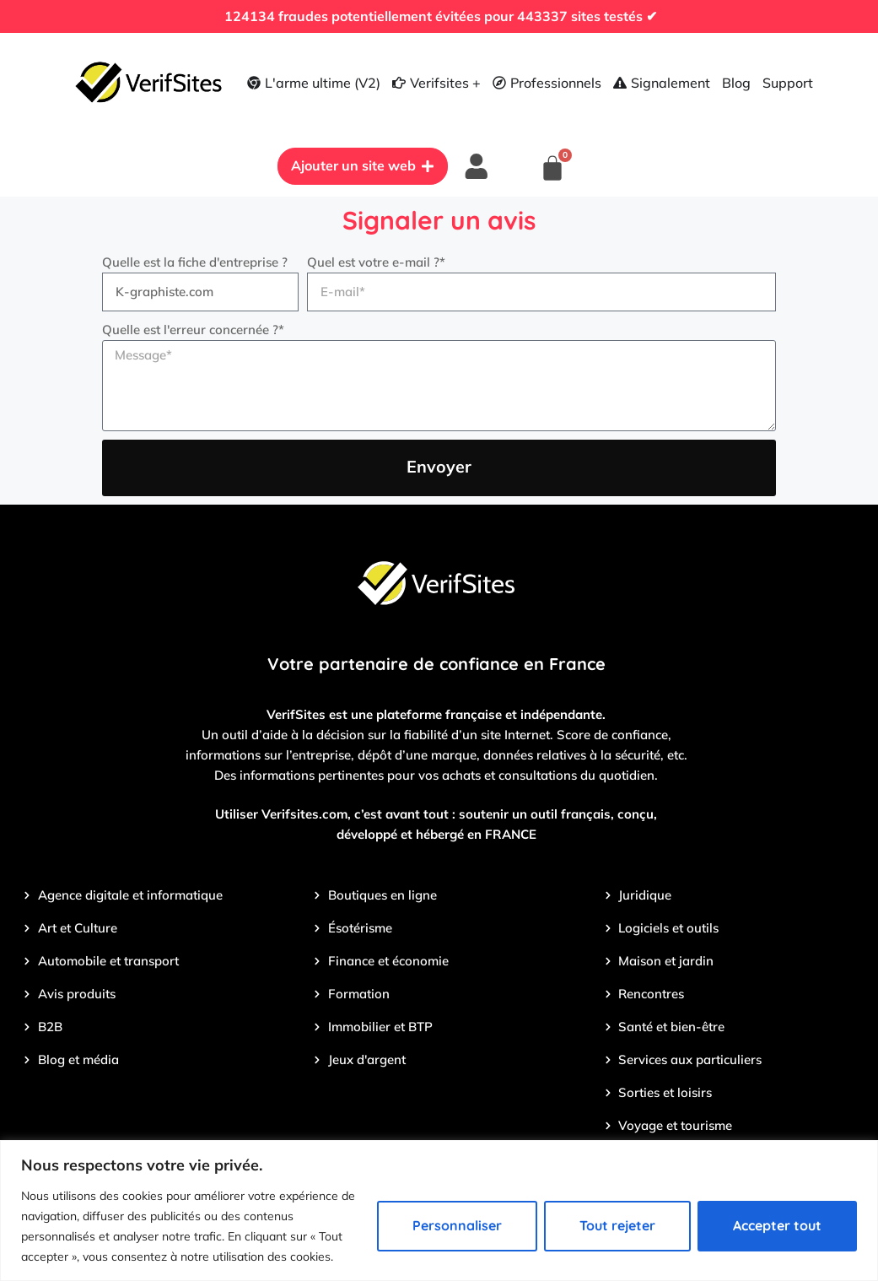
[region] (439, 1210)
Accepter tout (777, 1225)
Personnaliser (457, 1225)
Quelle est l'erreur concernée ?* (193, 332)
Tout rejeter (617, 1225)
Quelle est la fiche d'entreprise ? (195, 265)
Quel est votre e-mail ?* (376, 265)
